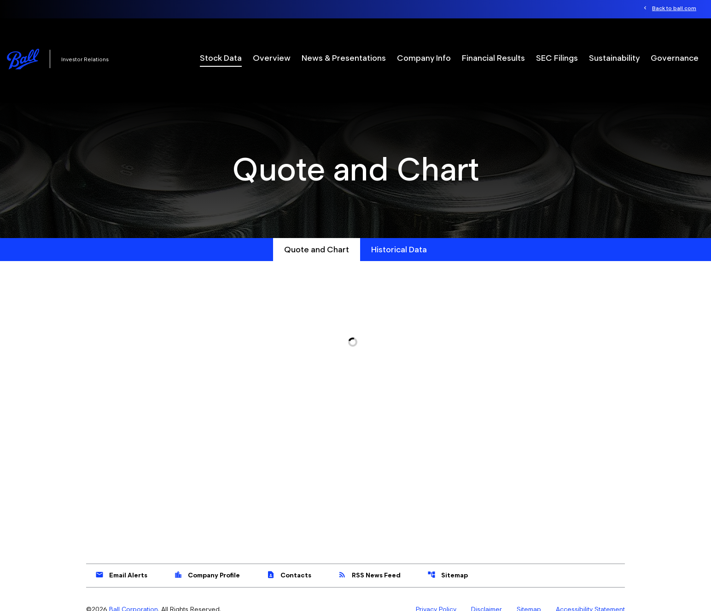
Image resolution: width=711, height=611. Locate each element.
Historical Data (399, 249)
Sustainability (614, 58)
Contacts (289, 574)
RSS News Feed (369, 574)
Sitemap (447, 574)
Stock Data (221, 58)
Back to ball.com (674, 8)
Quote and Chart (316, 249)
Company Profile (207, 574)
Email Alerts (121, 574)
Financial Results (493, 58)
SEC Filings (557, 58)
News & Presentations (344, 58)
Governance (675, 58)
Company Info (424, 58)
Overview (272, 58)
